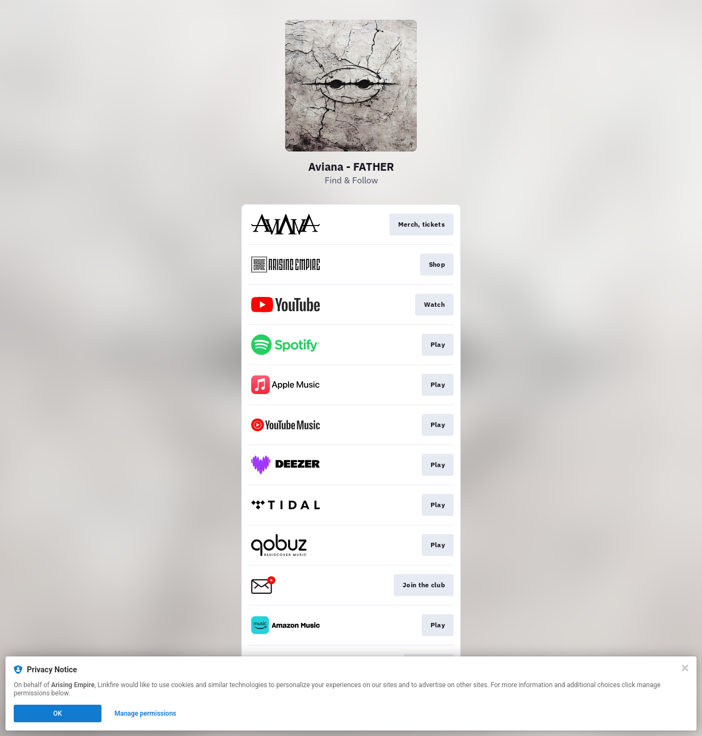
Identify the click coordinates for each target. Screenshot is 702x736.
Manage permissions (146, 713)
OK (57, 713)
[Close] (685, 668)
